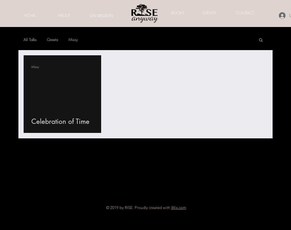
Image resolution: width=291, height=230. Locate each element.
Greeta (52, 39)
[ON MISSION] (101, 15)
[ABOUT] (64, 15)
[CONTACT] (244, 13)
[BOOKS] (177, 13)
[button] (260, 40)
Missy (73, 39)
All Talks (30, 39)
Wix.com (178, 207)
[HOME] (29, 15)
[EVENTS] (209, 13)
